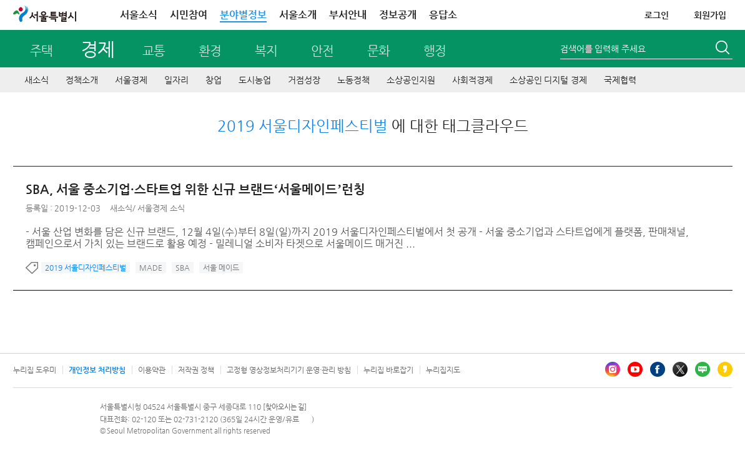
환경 (210, 51)
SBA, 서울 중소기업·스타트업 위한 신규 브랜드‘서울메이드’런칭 (195, 189)
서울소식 (138, 15)
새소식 (36, 80)
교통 (153, 51)
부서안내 (348, 15)
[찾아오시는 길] (285, 407)
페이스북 (657, 369)
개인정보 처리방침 (97, 370)
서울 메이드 (221, 267)
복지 (266, 51)
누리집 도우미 (34, 370)
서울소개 (298, 15)
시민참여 (188, 15)
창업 (213, 80)
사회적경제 (472, 80)
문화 (378, 51)
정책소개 (82, 80)
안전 (322, 51)
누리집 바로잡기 (388, 370)
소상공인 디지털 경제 (548, 80)
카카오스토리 (725, 369)
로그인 (656, 15)
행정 (434, 51)
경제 (97, 49)
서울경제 (131, 80)
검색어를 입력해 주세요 (603, 49)
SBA (182, 267)
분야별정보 (243, 15)
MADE (150, 267)
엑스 (680, 369)
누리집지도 (443, 370)
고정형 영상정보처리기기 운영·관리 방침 (289, 370)
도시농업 (255, 80)
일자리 (176, 80)
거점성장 (304, 80)
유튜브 (635, 369)
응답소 (443, 15)
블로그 (702, 369)
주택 (41, 51)
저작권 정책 (196, 370)
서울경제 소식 (160, 208)
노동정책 (353, 80)
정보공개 (398, 15)
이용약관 (151, 370)
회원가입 (710, 15)
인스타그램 (612, 369)
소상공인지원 (411, 80)
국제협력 (620, 80)
